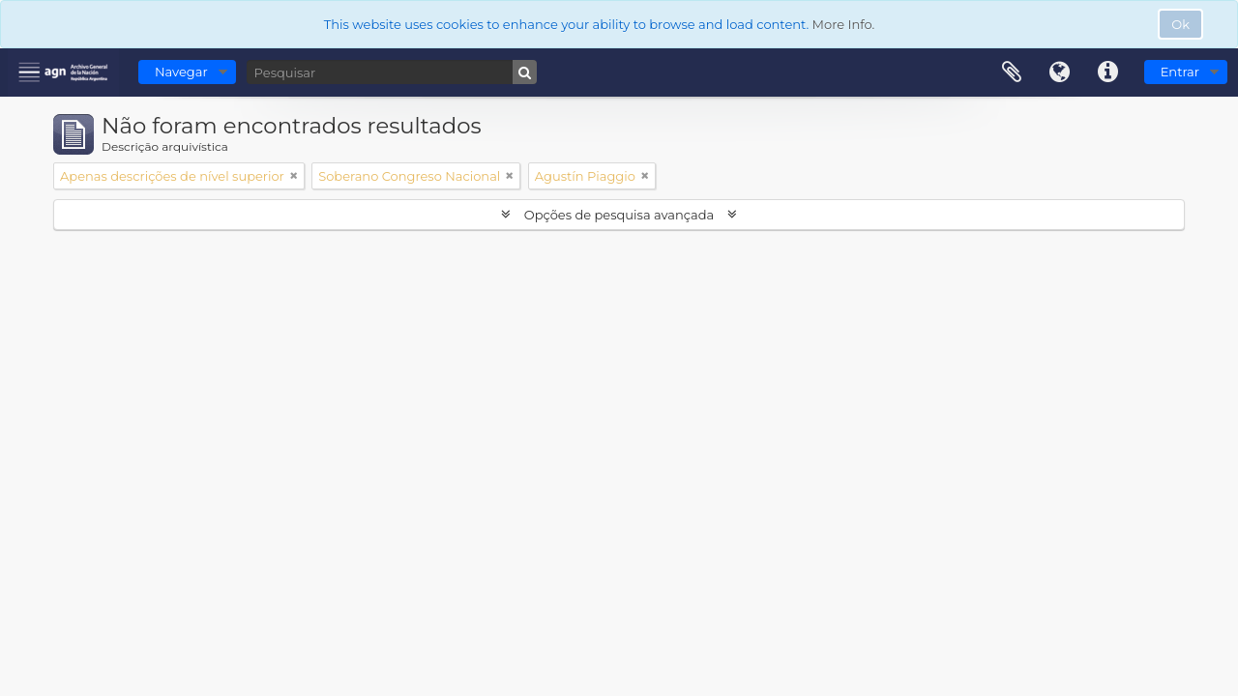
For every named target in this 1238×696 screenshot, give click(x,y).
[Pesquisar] (392, 72)
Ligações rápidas (1108, 72)
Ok (1180, 24)
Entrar (1180, 71)
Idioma (1060, 72)
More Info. (843, 24)
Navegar (181, 71)
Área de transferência (1011, 72)
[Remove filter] (294, 176)
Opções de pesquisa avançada (618, 214)
